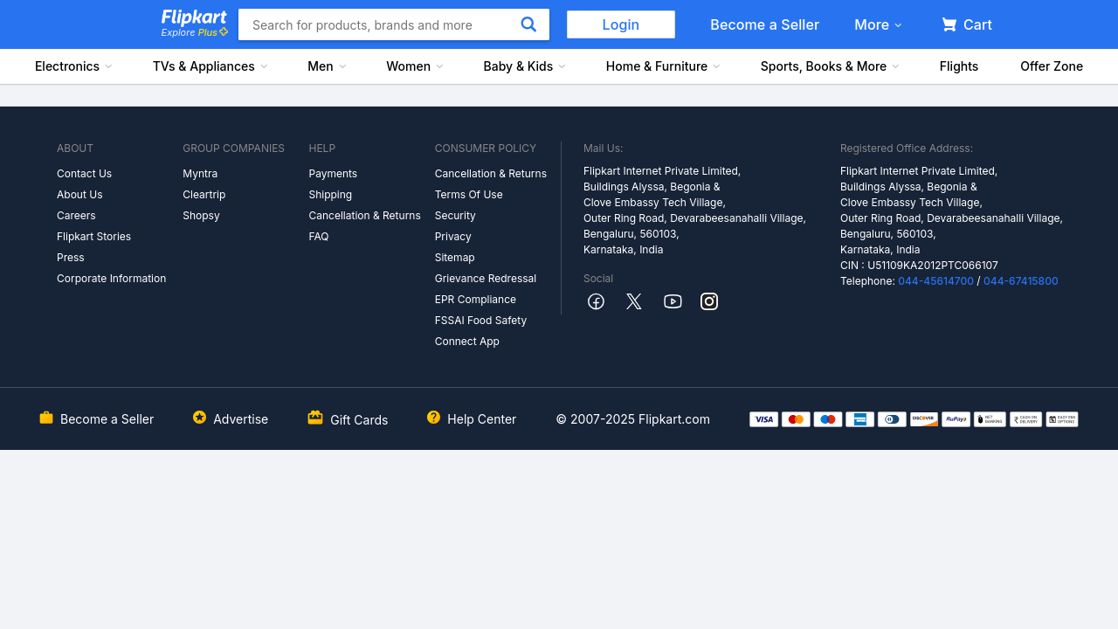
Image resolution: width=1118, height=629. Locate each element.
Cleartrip (204, 194)
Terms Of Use (469, 194)
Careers (76, 215)
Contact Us (84, 173)
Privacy (453, 236)
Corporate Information (111, 278)
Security (455, 215)
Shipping (330, 194)
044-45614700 (936, 280)
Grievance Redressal (486, 278)
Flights (959, 66)
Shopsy (201, 215)
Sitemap (455, 257)
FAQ (318, 236)
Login (621, 24)
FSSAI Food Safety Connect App (481, 331)
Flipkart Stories (94, 236)
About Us (79, 194)
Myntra (200, 173)
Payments (332, 173)
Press (71, 257)
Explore (195, 32)
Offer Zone (1051, 66)
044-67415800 (1021, 280)
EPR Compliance (475, 299)
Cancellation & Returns (364, 215)
